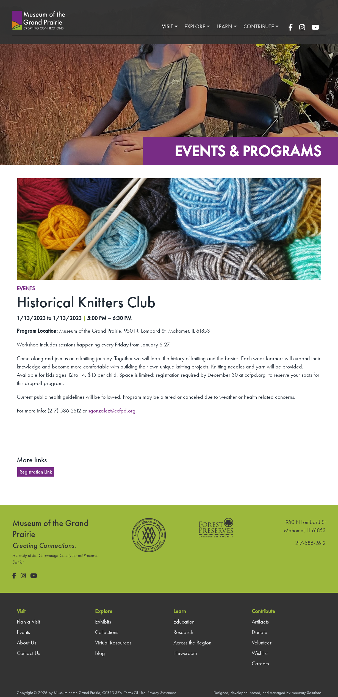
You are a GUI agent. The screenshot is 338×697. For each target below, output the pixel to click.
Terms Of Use (134, 692)
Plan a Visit (28, 621)
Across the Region (192, 642)
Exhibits (103, 621)
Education (184, 621)
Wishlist (260, 653)
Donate (259, 632)
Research (183, 632)
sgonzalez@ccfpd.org (111, 410)
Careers (260, 663)
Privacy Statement (162, 692)
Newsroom (185, 653)
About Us (26, 642)
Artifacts (260, 621)
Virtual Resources (113, 642)
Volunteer (261, 642)
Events (26, 288)
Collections (106, 632)
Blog (100, 653)
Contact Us (28, 653)
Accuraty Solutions (306, 692)
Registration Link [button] (36, 472)
